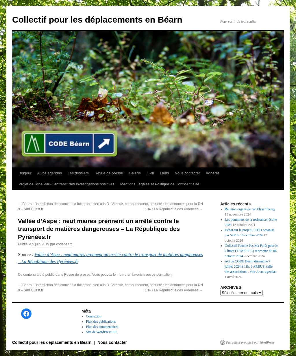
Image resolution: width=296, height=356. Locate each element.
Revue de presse (109, 173)
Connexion (93, 316)
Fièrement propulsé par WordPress (250, 342)
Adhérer (212, 173)
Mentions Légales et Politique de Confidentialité (159, 184)
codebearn (64, 244)
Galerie (135, 173)
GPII (150, 173)
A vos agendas (49, 173)
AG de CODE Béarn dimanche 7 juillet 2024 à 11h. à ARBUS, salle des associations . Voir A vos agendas (250, 266)
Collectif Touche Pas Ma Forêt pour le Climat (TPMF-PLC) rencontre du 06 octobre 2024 (251, 251)
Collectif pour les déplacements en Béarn (97, 19)
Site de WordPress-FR (101, 332)
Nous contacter (187, 173)
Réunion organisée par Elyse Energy (250, 209)
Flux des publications (101, 322)
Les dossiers (78, 173)
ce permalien (162, 275)
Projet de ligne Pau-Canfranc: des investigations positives (66, 184)
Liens (164, 173)
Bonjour (25, 173)
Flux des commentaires (102, 327)
